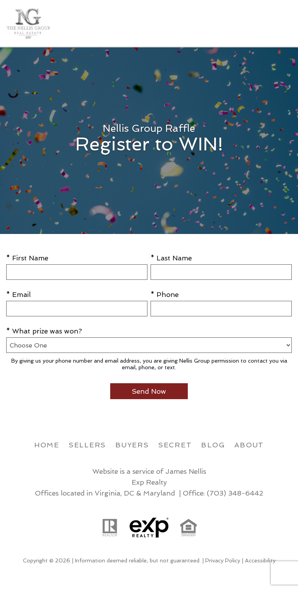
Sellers (87, 445)
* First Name (27, 258)
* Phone (164, 294)
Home (46, 445)
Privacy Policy (222, 560)
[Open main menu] (282, 23)
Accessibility (260, 560)
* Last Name (171, 258)
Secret (175, 445)
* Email (18, 294)
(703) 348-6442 (235, 493)
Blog (213, 445)
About (249, 445)
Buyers (132, 445)
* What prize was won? (44, 331)
